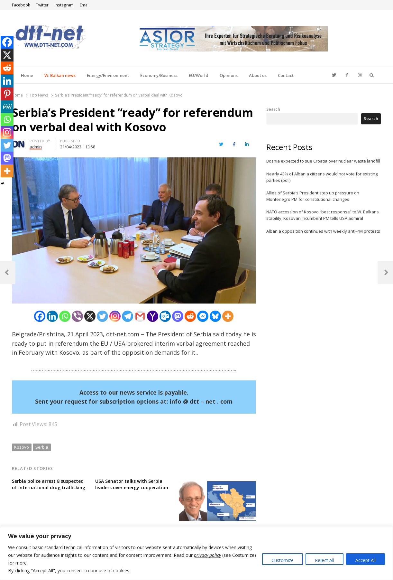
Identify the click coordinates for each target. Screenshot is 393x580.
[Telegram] (127, 316)
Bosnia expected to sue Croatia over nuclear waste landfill (323, 161)
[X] (90, 316)
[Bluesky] (215, 316)
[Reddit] (190, 316)
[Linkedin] (52, 316)
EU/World (198, 75)
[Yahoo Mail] (152, 316)
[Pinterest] (7, 93)
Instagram (64, 5)
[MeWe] (7, 106)
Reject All (324, 560)
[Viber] (77, 316)
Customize (282, 560)
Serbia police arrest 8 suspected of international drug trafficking (48, 484)
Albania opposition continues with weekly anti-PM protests (323, 231)
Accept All (365, 560)
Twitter (42, 5)
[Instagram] (115, 316)
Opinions (229, 75)
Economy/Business (159, 75)
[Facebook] (39, 316)
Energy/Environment (108, 75)
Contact (286, 75)
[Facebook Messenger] (202, 316)
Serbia (41, 447)
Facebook (21, 5)
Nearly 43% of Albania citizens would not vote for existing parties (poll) (322, 177)
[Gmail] (140, 316)
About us (258, 75)
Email (84, 5)
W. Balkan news (60, 75)
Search (273, 109)
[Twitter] (102, 316)
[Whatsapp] (64, 316)
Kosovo (21, 447)
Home (27, 75)
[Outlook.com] (165, 316)
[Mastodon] (177, 316)
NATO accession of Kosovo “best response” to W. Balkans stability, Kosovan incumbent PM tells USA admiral (322, 215)
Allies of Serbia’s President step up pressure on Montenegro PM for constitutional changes (312, 196)
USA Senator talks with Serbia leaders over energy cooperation (131, 484)
